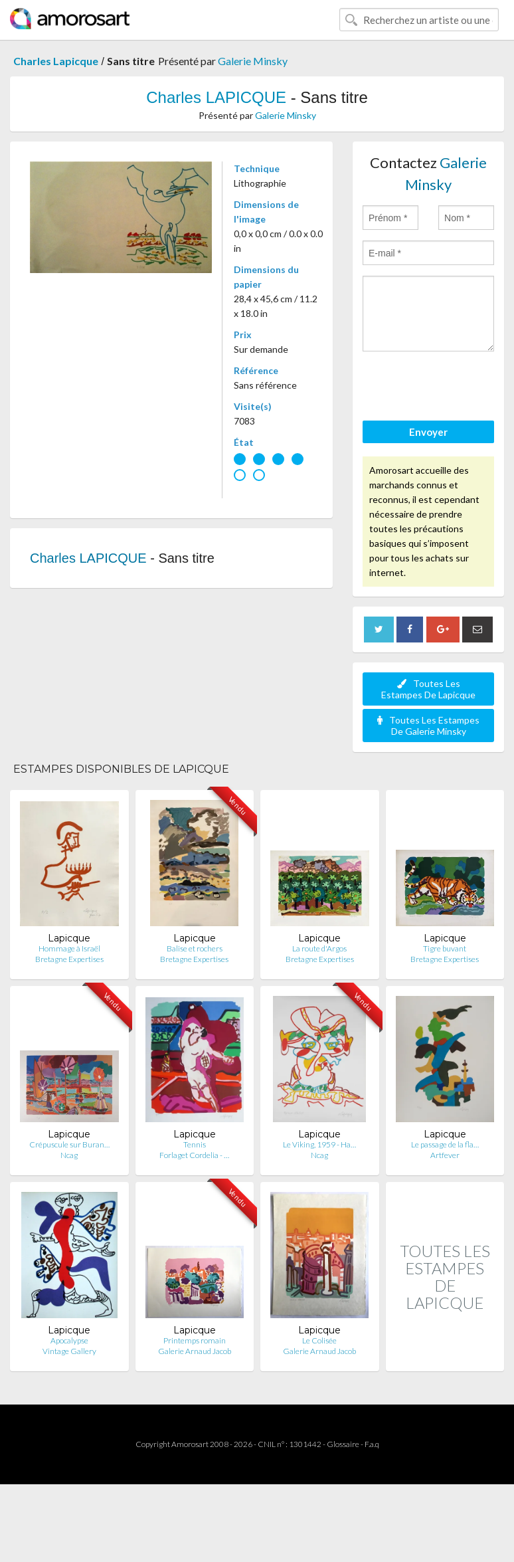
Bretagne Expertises (69, 959)
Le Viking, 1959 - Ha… (319, 1144)
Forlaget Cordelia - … (194, 1155)
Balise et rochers (194, 948)
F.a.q (372, 1444)
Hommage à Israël (69, 948)
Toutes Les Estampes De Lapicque (428, 689)
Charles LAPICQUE (216, 97)
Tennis (194, 1144)
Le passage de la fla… (445, 1144)
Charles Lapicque (55, 60)
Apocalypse (69, 1340)
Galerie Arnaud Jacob (194, 1351)
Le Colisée (319, 1340)
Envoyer (428, 432)
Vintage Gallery (69, 1351)
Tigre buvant (444, 948)
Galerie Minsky (253, 60)
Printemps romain (194, 1340)
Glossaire (343, 1444)
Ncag (69, 1155)
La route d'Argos (319, 948)
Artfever (445, 1155)
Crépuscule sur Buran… (69, 1144)
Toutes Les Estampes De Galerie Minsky (428, 725)
